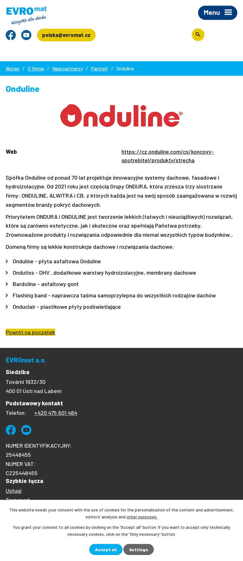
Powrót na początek (30, 332)
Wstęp (12, 68)
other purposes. (142, 516)
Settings (138, 549)
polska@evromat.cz (66, 35)
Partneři (99, 68)
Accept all (106, 549)
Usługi (14, 490)
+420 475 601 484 (55, 412)
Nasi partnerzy (68, 68)
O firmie (36, 68)
